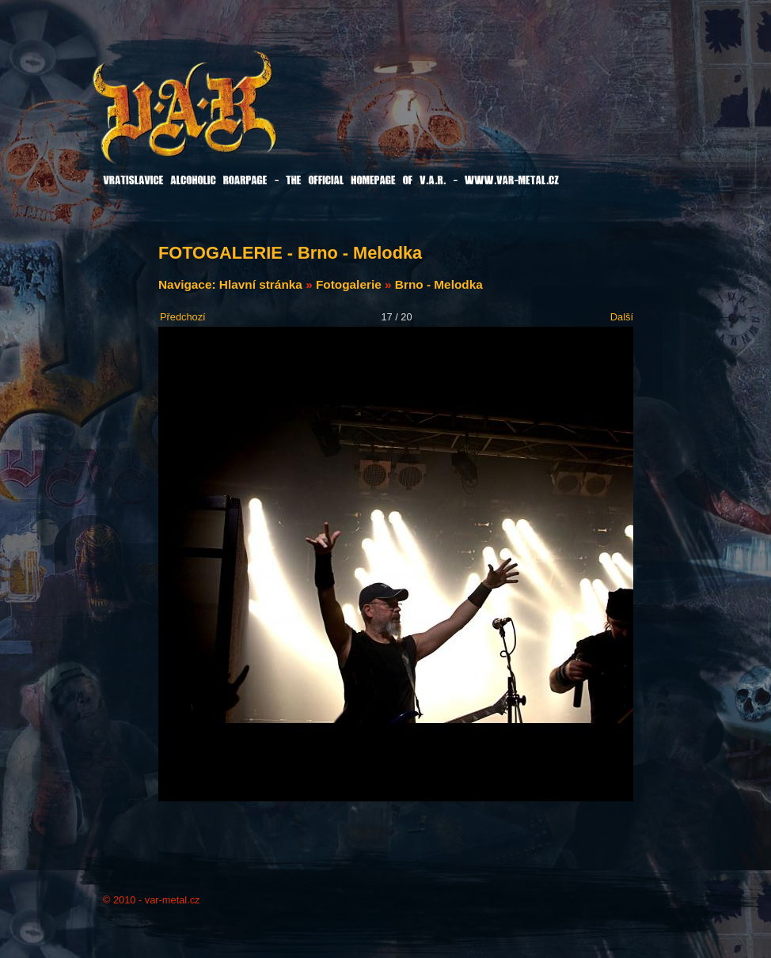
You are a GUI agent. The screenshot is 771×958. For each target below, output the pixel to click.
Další (621, 317)
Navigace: (188, 284)
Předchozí (183, 317)
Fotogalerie (349, 284)
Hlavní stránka (260, 284)
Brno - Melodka (439, 284)
